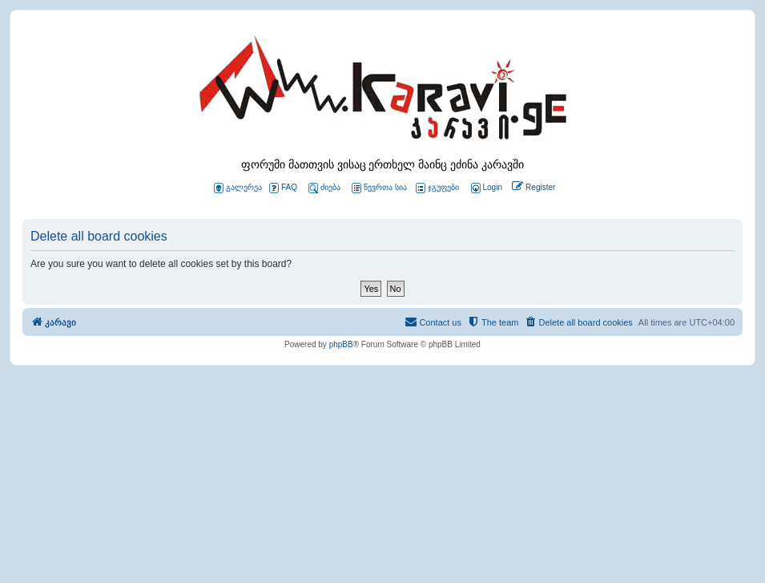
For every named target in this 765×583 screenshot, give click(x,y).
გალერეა (238, 188)
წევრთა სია (379, 188)
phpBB (341, 344)
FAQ (283, 188)
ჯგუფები (437, 188)
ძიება (324, 188)
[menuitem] (485, 188)
